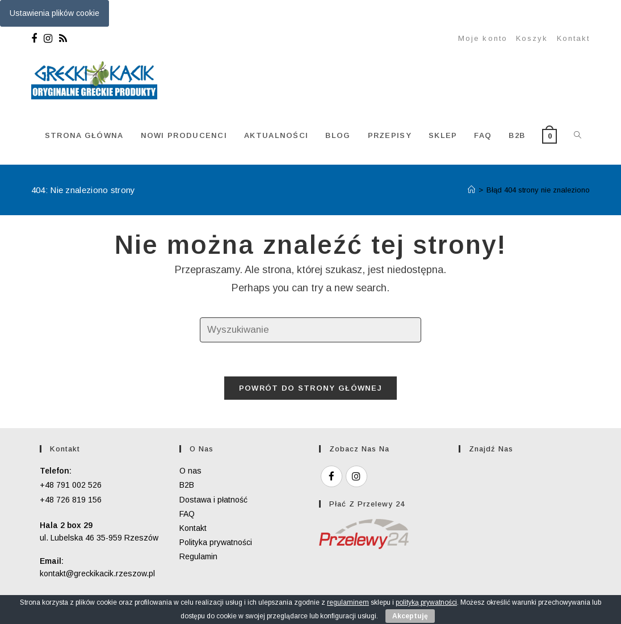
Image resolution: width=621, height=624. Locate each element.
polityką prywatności (426, 602)
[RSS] (63, 38)
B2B (186, 484)
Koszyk (532, 38)
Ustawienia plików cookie (54, 13)
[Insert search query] (310, 330)
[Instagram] (48, 38)
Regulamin (198, 556)
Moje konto (482, 38)
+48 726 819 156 (71, 499)
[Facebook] (35, 38)
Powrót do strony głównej (310, 388)
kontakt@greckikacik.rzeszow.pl (97, 573)
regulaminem (348, 602)
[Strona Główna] (471, 190)
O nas (190, 470)
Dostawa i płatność (213, 499)
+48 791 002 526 (71, 484)
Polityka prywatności (215, 542)
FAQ (187, 513)
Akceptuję (410, 616)
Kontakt (573, 38)
